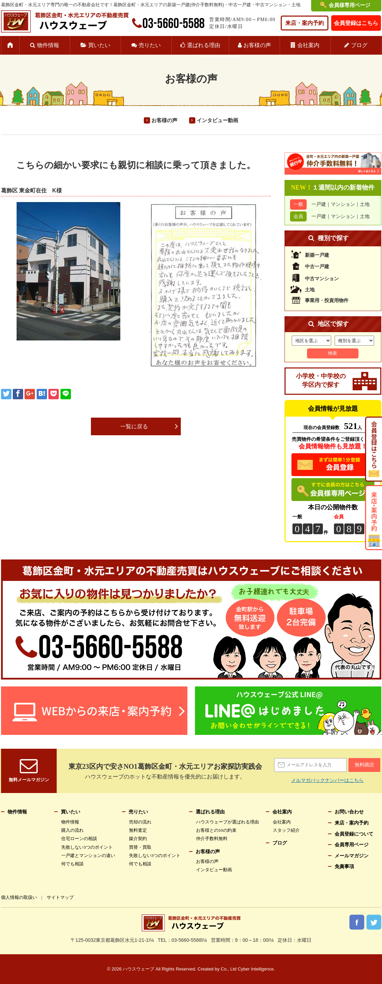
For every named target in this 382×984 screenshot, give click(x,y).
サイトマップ (60, 897)
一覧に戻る (134, 426)
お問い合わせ (349, 811)
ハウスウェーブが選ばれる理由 (227, 821)
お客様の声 (257, 45)
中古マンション (322, 278)
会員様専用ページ (349, 5)
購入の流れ (72, 830)
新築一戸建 (317, 255)
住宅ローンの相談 (79, 838)
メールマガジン (352, 855)
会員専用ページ (352, 844)
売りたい (150, 45)
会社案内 (308, 45)
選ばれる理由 (203, 45)
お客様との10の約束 (216, 830)
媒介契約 (138, 838)
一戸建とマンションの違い (88, 855)
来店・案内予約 (304, 23)
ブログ (359, 45)
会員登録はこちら (356, 23)
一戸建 (318, 204)
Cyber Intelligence (256, 969)
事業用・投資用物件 (326, 300)
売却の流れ (140, 821)
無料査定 (138, 830)
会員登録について (354, 834)
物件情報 (48, 45)
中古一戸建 (317, 266)
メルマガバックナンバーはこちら (327, 780)
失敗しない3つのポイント (87, 847)
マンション (343, 204)
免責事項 (344, 866)
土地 (365, 204)
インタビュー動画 (217, 120)
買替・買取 (140, 847)
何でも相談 (72, 863)
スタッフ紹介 (286, 830)
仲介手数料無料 (211, 838)
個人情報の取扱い (19, 897)
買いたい (99, 45)
